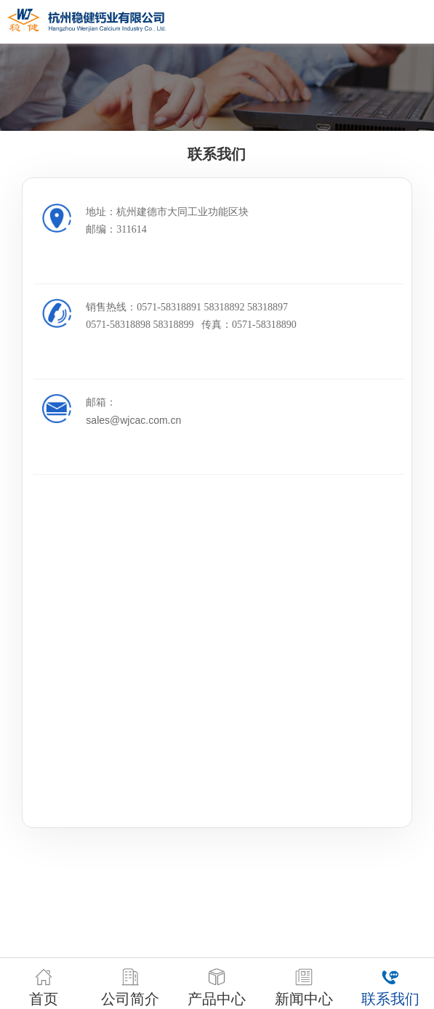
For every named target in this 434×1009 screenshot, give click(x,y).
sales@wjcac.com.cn (133, 420)
